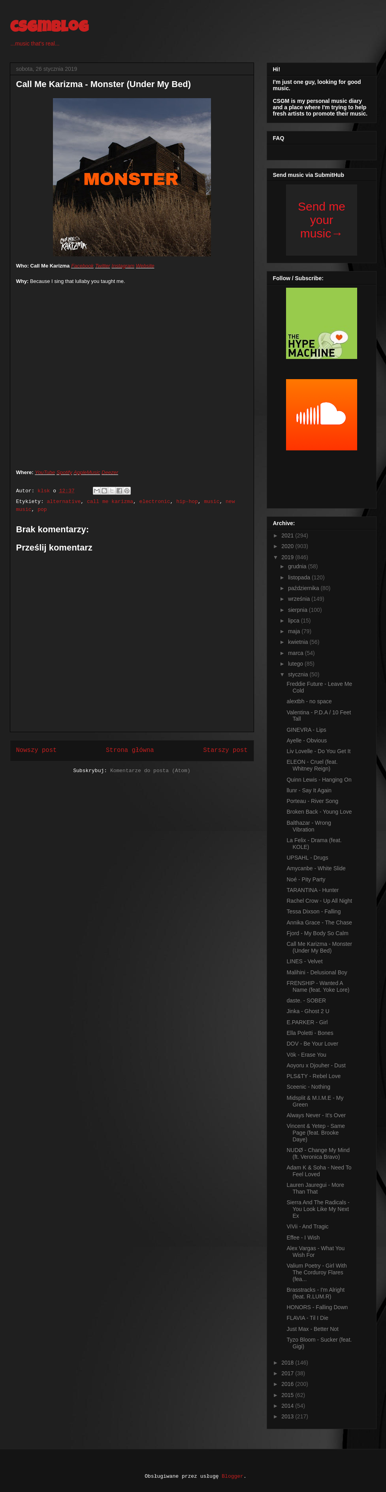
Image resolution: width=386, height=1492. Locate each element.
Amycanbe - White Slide (315, 868)
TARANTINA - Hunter (312, 890)
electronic (154, 502)
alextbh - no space (308, 701)
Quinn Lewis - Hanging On (318, 779)
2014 (288, 1406)
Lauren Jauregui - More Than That (315, 1188)
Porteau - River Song (312, 801)
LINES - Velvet (304, 961)
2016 (288, 1384)
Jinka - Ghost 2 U (307, 1011)
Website (145, 266)
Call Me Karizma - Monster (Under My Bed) (319, 947)
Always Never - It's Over (316, 1115)
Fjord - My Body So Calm (317, 933)
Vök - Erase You (306, 1055)
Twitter (102, 266)
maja (294, 631)
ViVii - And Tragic (307, 1226)
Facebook (82, 266)
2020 (288, 546)
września (299, 599)
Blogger (232, 1476)
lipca (294, 620)
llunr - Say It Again (308, 790)
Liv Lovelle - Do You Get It (318, 751)
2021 (288, 535)
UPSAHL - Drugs (307, 857)
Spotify (64, 472)
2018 (288, 1362)
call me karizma (110, 502)
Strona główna (130, 750)
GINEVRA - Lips (306, 730)
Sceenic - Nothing (308, 1087)
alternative (64, 502)
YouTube (45, 472)
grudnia (298, 566)
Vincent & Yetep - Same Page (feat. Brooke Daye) (315, 1133)
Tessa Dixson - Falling (313, 911)
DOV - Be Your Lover (312, 1043)
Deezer (110, 472)
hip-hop (187, 502)
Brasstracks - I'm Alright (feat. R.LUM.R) (315, 1293)
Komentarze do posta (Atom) (150, 771)
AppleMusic (86, 472)
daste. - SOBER (306, 1000)
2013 (288, 1416)
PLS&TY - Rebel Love (313, 1076)
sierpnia (298, 610)
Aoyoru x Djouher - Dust (315, 1065)
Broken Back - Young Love (319, 812)
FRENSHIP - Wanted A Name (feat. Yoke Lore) (317, 986)
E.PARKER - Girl (307, 1022)
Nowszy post (36, 750)
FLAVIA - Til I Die (307, 1318)
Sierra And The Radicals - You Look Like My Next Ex (317, 1209)
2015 (288, 1395)
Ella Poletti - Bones (309, 1033)
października (304, 588)
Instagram (122, 266)
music (211, 502)
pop (42, 510)
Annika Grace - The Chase (319, 922)
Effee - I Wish (303, 1237)
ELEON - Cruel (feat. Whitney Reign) (311, 765)
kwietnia (298, 642)
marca (296, 653)
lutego (296, 664)
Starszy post (225, 750)
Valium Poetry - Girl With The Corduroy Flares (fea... (316, 1272)
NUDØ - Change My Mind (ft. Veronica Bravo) (318, 1153)
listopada (300, 577)
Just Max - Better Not (312, 1329)
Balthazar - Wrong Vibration (308, 826)
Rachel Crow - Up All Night (319, 901)
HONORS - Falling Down (317, 1307)
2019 (288, 557)
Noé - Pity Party (305, 879)
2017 (288, 1373)
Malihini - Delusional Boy (316, 972)
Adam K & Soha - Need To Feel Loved (318, 1170)
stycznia (298, 674)
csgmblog (49, 28)
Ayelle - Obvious (306, 740)
